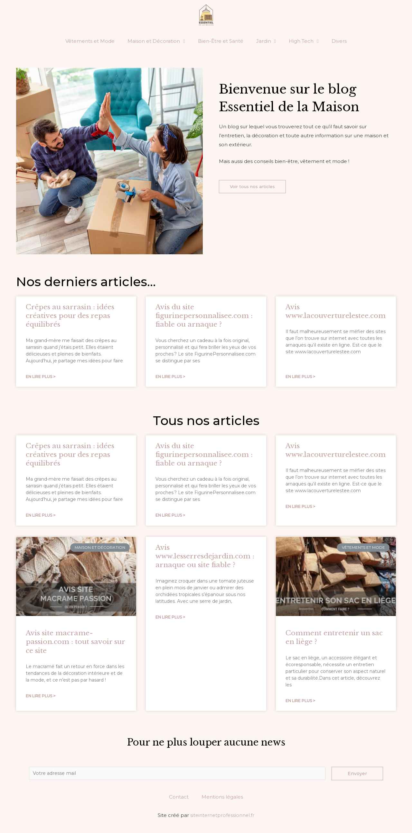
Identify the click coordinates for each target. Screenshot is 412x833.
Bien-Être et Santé (220, 41)
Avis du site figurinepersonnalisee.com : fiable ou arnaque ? (204, 316)
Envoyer (357, 774)
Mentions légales (222, 798)
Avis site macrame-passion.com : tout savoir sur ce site (75, 642)
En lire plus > (40, 377)
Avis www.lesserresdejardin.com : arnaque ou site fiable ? (204, 557)
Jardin (266, 41)
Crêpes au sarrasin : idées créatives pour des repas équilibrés (70, 316)
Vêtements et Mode (90, 41)
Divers (339, 41)
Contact (179, 798)
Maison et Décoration (156, 41)
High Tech (303, 41)
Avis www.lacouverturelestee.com (336, 311)
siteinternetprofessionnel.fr (222, 817)
